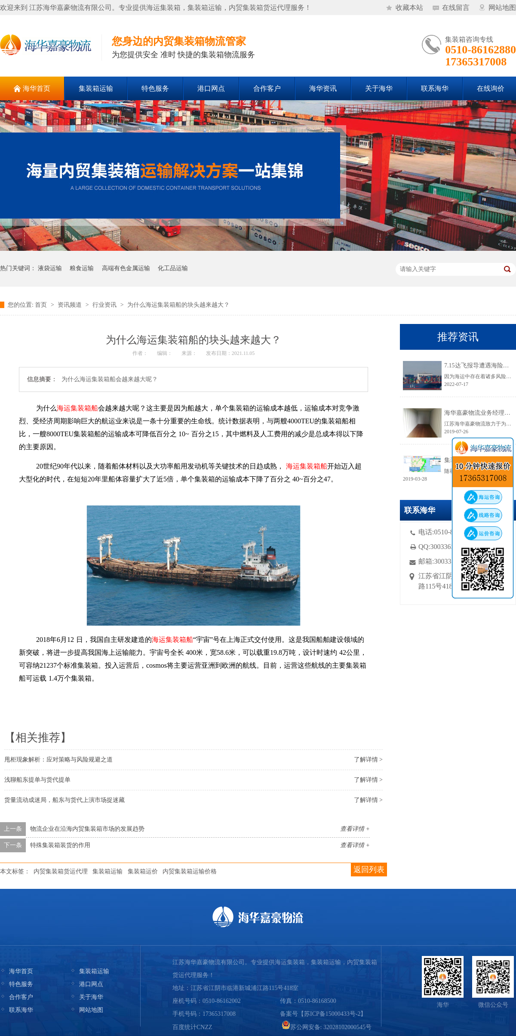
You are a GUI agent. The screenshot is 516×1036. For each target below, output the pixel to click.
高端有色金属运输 (126, 268)
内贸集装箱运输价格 (190, 871)
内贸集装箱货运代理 (61, 871)
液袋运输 (50, 268)
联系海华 (21, 1010)
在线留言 (456, 7)
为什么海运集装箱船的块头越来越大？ (178, 305)
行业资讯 (104, 305)
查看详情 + (355, 829)
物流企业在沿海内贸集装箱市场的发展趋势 (87, 829)
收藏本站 (409, 7)
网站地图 (502, 7)
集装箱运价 (143, 871)
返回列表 (368, 869)
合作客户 (21, 997)
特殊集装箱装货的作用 (60, 845)
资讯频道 (70, 305)
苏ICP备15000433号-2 (332, 1014)
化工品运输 (173, 268)
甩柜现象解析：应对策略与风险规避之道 (58, 759)
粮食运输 (82, 268)
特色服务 (21, 984)
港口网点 (91, 984)
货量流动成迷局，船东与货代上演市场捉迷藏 (64, 800)
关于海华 (91, 997)
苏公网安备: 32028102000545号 (327, 1027)
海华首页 (21, 971)
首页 (41, 305)
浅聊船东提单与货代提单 (37, 780)
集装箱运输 (107, 871)
